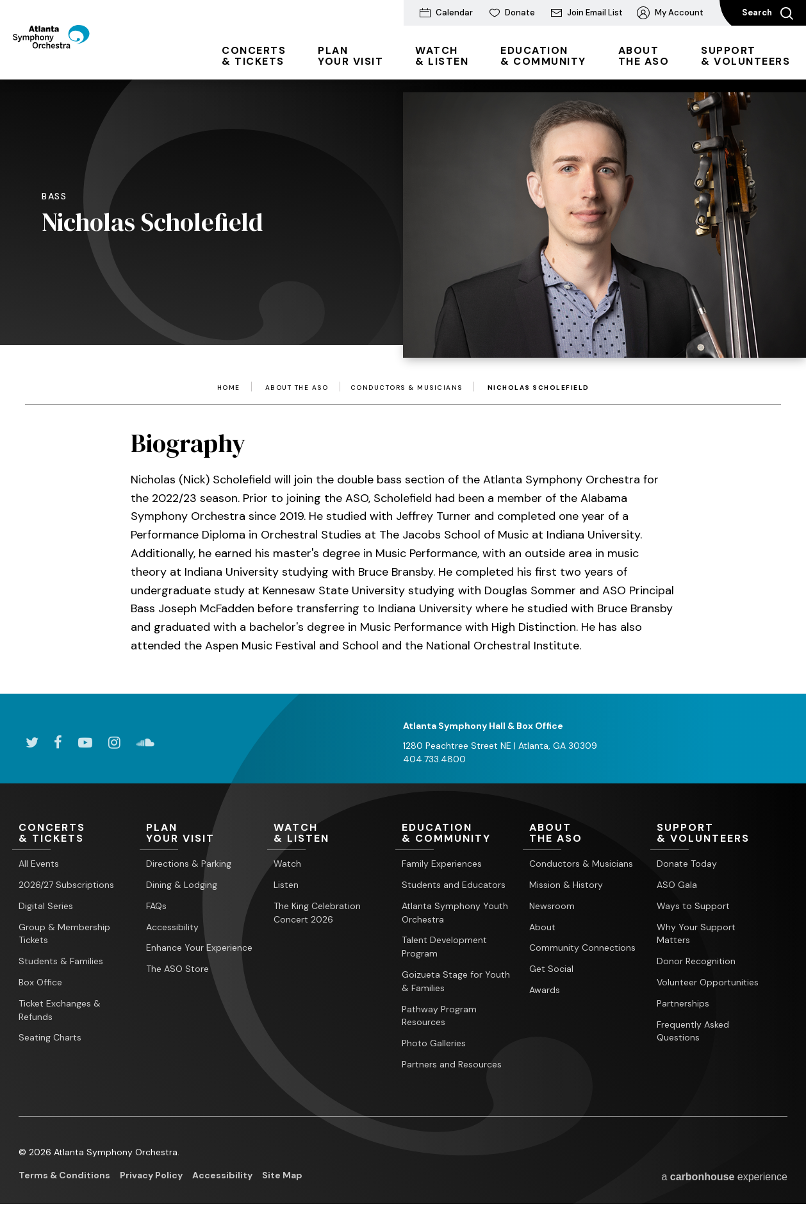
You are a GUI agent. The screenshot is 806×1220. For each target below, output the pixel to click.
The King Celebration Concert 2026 (317, 912)
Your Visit (350, 56)
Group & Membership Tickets (64, 933)
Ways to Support (693, 906)
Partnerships (683, 1003)
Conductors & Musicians (406, 388)
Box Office (40, 983)
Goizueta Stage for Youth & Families (456, 981)
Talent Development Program (444, 947)
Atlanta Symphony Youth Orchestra (455, 912)
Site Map (282, 1175)
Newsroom (552, 906)
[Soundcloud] (145, 742)
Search (767, 13)
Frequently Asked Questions (693, 1031)
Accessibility (172, 927)
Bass (54, 196)
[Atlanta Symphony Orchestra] (83, 59)
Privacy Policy (151, 1175)
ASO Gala (677, 885)
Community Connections (582, 948)
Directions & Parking (188, 864)
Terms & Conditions (64, 1175)
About (542, 927)
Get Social (551, 969)
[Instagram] (114, 742)
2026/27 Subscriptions (66, 885)
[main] (403, 367)
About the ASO (297, 388)
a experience (724, 1176)
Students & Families (61, 961)
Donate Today (687, 864)
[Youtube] (85, 742)
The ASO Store (177, 969)
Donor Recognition (696, 961)
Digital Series (46, 906)
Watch (287, 864)
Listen (286, 885)
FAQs (156, 906)
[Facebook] (58, 742)
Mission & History (566, 885)
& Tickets (254, 56)
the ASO (644, 56)
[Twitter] (31, 742)
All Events (39, 864)
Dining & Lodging (181, 885)
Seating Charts (50, 1038)
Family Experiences (442, 864)
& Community (543, 56)
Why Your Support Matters (696, 933)
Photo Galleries (434, 1043)
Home (228, 388)
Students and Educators (454, 885)
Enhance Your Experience (199, 948)
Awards (544, 990)
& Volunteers (745, 56)
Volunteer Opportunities (708, 983)
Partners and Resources (452, 1065)
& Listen (441, 56)
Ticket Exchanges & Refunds (60, 1010)
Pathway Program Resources (439, 1015)
